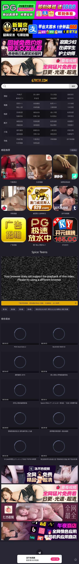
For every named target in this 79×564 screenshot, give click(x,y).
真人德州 (36, 94)
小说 (5, 132)
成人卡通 (53, 112)
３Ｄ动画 (70, 103)
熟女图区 (53, 125)
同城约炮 (19, 139)
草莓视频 (53, 139)
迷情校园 (19, 134)
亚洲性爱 (19, 112)
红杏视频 (19, 143)
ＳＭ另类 (70, 107)
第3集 (21, 309)
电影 (5, 114)
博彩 (5, 96)
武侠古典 (70, 130)
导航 (5, 141)
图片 (5, 123)
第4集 (29, 309)
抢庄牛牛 (70, 98)
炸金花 (36, 98)
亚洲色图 (36, 121)
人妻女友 (53, 130)
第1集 (5, 309)
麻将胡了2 (19, 98)
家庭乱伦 (36, 130)
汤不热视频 (70, 139)
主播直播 (53, 107)
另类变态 (70, 116)
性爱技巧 (70, 134)
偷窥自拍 (19, 121)
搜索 (73, 86)
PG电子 (19, 94)
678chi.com (39, 80)
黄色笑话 (53, 134)
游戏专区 (70, 94)
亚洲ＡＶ (19, 103)
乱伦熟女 (53, 116)
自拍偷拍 (36, 103)
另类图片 (70, 125)
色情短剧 (36, 143)
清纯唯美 (36, 125)
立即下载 (55, 559)
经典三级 (36, 116)
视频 (5, 105)
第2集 (13, 309)
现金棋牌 (53, 98)
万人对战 (53, 94)
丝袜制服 (36, 107)
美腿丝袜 (19, 125)
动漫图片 (70, 121)
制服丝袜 (19, 116)
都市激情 (19, 130)
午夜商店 (36, 139)
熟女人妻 (19, 107)
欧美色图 (53, 121)
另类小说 (36, 134)
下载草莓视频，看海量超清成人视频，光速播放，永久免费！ (47, 303)
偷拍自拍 (36, 112)
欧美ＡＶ (53, 103)
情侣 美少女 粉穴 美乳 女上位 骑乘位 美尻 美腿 (52, 309)
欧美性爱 (70, 112)
